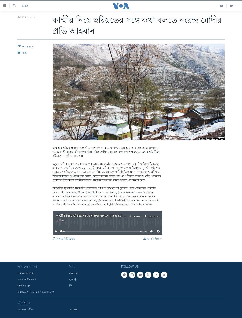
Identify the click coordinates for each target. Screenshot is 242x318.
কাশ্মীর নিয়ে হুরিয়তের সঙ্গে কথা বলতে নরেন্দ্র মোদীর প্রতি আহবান (100, 216)
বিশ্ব (71, 285)
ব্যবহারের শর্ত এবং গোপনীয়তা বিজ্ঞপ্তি (35, 292)
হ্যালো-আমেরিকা (25, 309)
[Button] (25, 47)
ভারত (25, 5)
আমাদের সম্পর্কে (25, 273)
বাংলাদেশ (73, 273)
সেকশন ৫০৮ (23, 285)
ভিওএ (62, 220)
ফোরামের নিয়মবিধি (26, 279)
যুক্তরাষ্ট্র (72, 279)
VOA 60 (74, 309)
